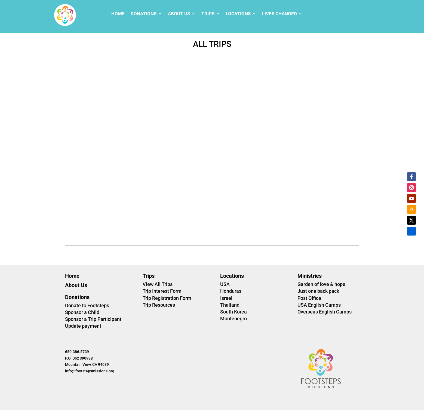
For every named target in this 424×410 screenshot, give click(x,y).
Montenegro (233, 318)
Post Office (309, 298)
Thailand (229, 305)
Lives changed (279, 14)
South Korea (233, 312)
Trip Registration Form (167, 298)
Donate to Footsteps (87, 305)
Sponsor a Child (82, 312)
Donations (143, 14)
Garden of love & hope (321, 284)
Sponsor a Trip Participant (93, 319)
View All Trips (158, 284)
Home (118, 14)
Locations (238, 14)
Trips (207, 14)
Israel (226, 298)
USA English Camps (319, 305)
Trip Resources (159, 305)
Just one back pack (318, 291)
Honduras (230, 291)
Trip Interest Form (162, 291)
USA (225, 284)
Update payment (83, 326)
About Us (179, 14)
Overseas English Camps (324, 312)
